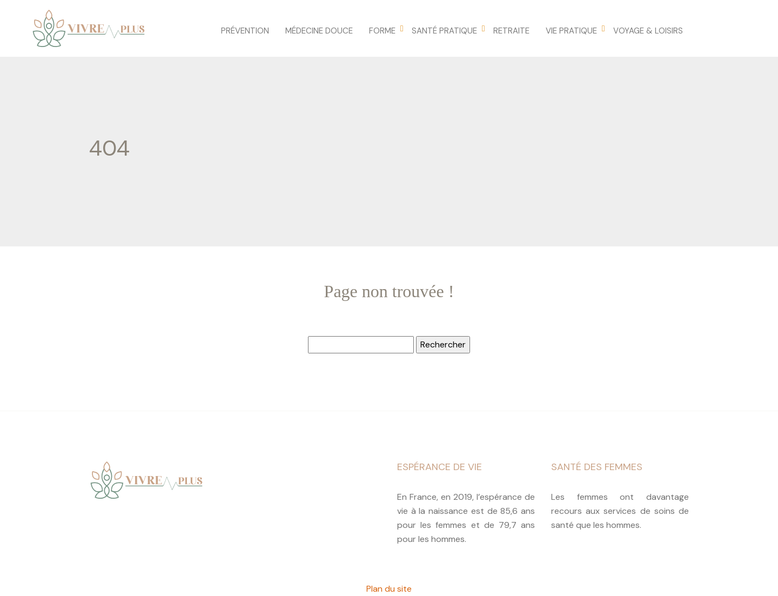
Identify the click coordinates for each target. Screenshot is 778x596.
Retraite (511, 30)
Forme (382, 30)
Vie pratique (571, 30)
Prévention (245, 30)
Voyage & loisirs (648, 30)
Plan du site (389, 588)
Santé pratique (444, 30)
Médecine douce (319, 30)
